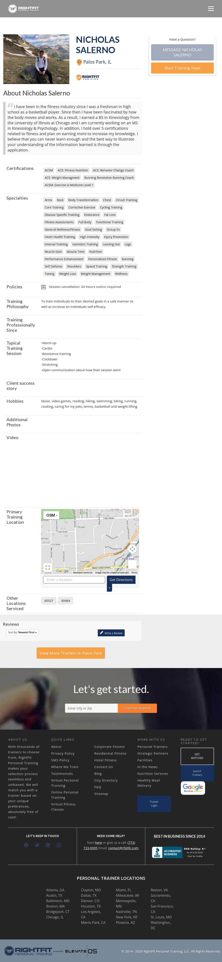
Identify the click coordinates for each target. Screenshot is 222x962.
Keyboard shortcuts (83, 572)
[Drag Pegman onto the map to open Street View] (132, 564)
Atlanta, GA (55, 890)
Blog (98, 773)
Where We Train (64, 767)
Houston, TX (91, 906)
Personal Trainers (152, 746)
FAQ (97, 787)
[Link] (23, 8)
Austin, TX (54, 895)
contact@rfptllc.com (123, 848)
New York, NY (126, 917)
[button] (90, 538)
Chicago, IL (55, 917)
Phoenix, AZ (125, 922)
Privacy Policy (63, 753)
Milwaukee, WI (127, 895)
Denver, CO (90, 900)
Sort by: (22, 632)
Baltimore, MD (57, 900)
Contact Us (103, 767)
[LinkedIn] (47, 845)
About (56, 746)
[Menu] (211, 8)
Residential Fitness (110, 753)
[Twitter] (37, 845)
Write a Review (111, 632)
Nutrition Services (152, 773)
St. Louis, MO (161, 917)
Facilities (144, 760)
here (98, 842)
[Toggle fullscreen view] (47, 567)
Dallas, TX (88, 895)
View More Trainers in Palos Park (70, 653)
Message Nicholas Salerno (182, 52)
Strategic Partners (152, 753)
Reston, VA (159, 890)
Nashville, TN (126, 911)
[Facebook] (26, 845)
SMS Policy (60, 760)
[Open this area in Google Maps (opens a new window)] (62, 571)
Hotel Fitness (105, 760)
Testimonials (62, 773)
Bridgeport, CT (57, 911)
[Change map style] (51, 515)
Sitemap (101, 793)
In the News (147, 767)
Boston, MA (55, 906)
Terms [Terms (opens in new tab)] (134, 572)
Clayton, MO (91, 890)
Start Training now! (182, 68)
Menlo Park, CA (93, 922)
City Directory (106, 780)
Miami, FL (123, 890)
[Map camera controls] (132, 549)
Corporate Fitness (109, 746)
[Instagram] (58, 845)
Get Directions (121, 579)
